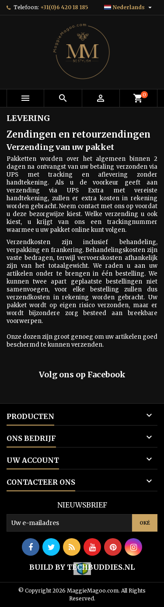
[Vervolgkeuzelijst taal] (129, 7)
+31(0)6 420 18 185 (64, 7)
